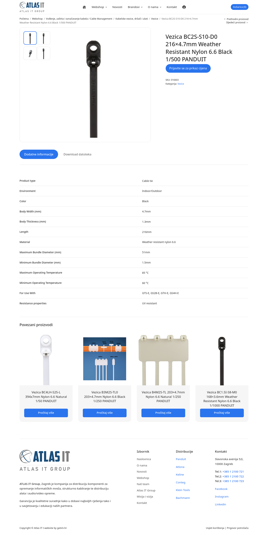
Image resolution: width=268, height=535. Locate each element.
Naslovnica (144, 458)
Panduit (181, 458)
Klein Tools (183, 489)
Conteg (180, 482)
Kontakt (172, 7)
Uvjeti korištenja (215, 527)
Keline (180, 474)
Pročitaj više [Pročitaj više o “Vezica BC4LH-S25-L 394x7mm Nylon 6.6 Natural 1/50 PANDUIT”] (46, 412)
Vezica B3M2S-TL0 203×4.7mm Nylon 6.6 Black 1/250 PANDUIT (104, 396)
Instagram (222, 496)
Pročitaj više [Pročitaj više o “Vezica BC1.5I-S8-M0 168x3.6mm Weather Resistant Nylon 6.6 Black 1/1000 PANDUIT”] (222, 412)
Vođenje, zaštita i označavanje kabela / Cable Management (79, 18)
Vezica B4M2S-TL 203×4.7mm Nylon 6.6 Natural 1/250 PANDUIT (163, 396)
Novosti (117, 7)
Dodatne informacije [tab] (38, 154)
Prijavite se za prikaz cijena (188, 68)
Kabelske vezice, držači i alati (132, 18)
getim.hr (62, 527)
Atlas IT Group (146, 490)
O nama (153, 7)
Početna (24, 18)
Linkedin (220, 504)
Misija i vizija (145, 496)
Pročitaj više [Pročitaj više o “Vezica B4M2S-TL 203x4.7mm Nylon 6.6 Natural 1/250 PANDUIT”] (163, 412)
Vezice (154, 18)
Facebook (221, 488)
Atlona (180, 466)
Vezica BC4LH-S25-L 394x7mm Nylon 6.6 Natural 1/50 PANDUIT (46, 396)
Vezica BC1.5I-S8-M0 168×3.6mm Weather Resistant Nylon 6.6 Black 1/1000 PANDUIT (221, 398)
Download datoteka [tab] (77, 154)
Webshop (98, 7)
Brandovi (134, 7)
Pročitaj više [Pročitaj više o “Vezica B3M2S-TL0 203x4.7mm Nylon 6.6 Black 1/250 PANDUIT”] (105, 412)
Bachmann (183, 497)
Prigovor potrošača (237, 527)
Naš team (143, 483)
